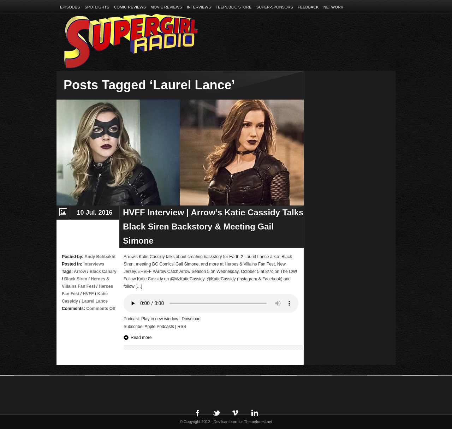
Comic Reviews (130, 7)
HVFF (88, 293)
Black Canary (103, 271)
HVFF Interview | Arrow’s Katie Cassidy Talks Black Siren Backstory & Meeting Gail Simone (213, 226)
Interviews (199, 7)
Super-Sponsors (274, 7)
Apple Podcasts (159, 326)
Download (191, 318)
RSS (182, 326)
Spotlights (97, 7)
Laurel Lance (95, 301)
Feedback (308, 7)
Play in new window (159, 318)
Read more (141, 337)
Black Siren (75, 278)
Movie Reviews (166, 7)
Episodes (70, 7)
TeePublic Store (234, 7)
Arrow (80, 271)
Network (333, 7)
